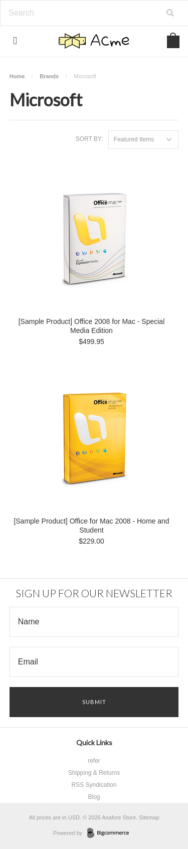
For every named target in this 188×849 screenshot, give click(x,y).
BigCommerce (111, 833)
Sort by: (89, 138)
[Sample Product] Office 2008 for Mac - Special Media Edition (92, 325)
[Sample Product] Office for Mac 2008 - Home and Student (91, 525)
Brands (49, 76)
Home (17, 76)
